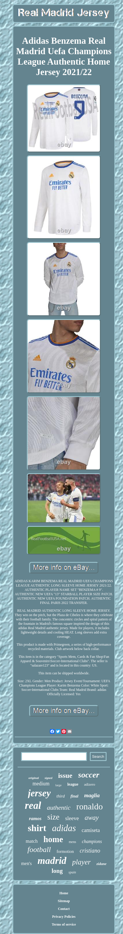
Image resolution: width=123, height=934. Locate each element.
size (53, 817)
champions (92, 841)
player (81, 862)
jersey (39, 793)
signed (48, 778)
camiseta (91, 830)
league (72, 784)
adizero (89, 784)
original (33, 778)
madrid (52, 860)
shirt (37, 828)
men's (26, 863)
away (92, 817)
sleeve (72, 818)
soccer (88, 774)
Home (63, 893)
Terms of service (64, 924)
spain (72, 872)
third (61, 796)
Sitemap (64, 901)
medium (40, 783)
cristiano (90, 850)
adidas (64, 828)
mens (72, 842)
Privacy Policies (63, 917)
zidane (101, 864)
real (33, 805)
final (74, 796)
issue (65, 775)
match (32, 841)
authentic (58, 807)
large (58, 785)
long (57, 870)
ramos (35, 818)
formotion (65, 851)
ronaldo (89, 806)
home (53, 839)
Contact (64, 909)
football (39, 849)
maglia (92, 795)
